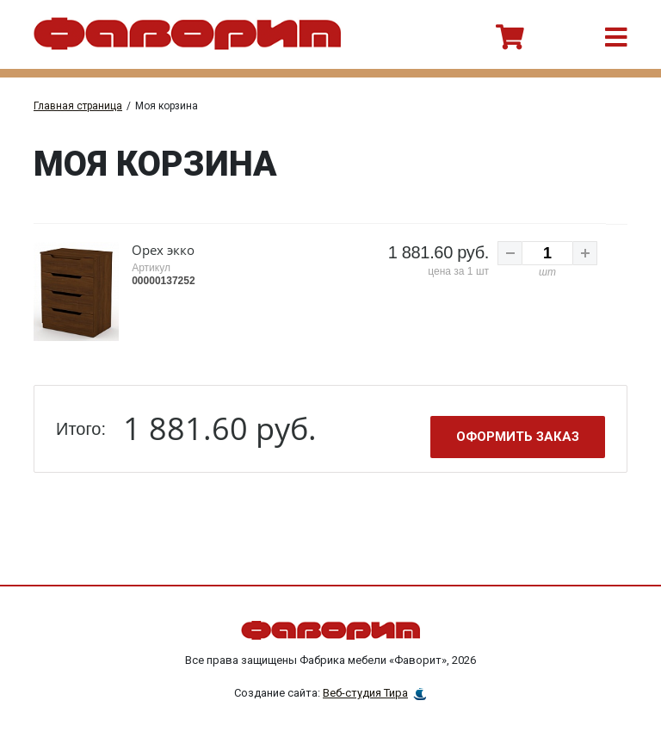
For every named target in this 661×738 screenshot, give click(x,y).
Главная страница (78, 106)
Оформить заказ (517, 435)
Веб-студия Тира (365, 691)
